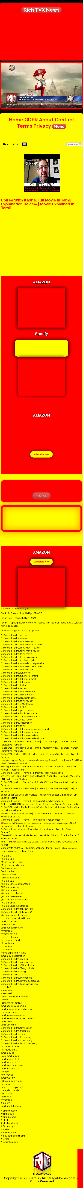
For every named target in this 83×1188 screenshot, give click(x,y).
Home (16, 119)
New (5, 144)
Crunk (16, 144)
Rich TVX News (41, 10)
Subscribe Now (41, 454)
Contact (64, 119)
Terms (24, 126)
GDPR (31, 119)
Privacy (42, 126)
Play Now (41, 495)
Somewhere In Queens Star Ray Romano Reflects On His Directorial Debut (42, 190)
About (46, 119)
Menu (59, 126)
